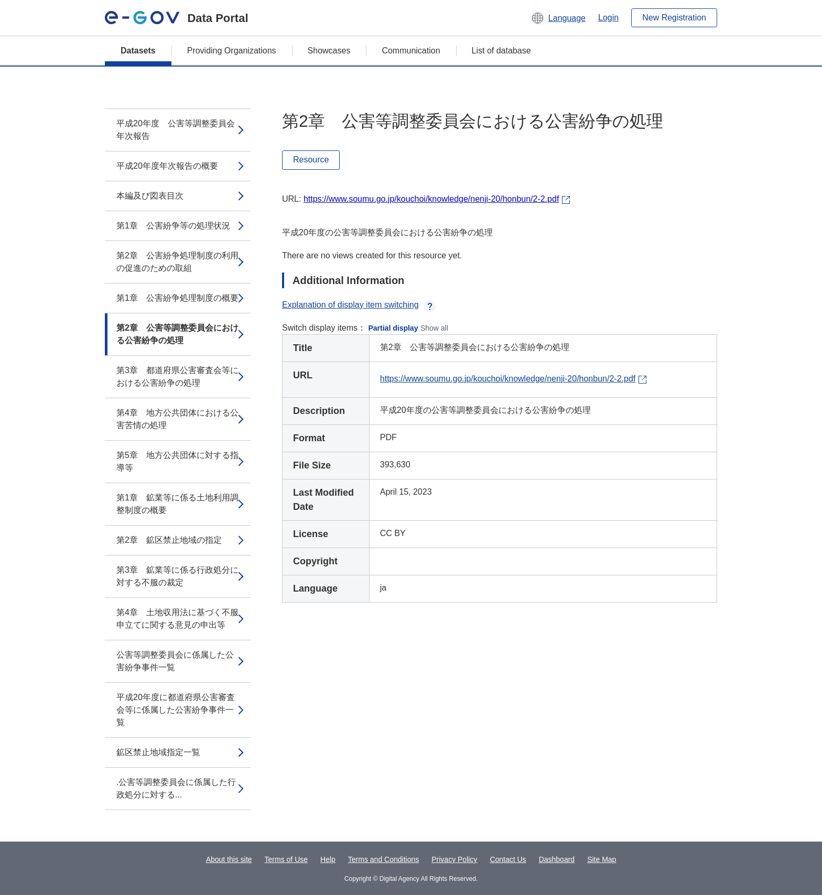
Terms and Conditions (383, 859)
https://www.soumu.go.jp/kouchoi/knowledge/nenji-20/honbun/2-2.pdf (431, 198)
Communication (411, 50)
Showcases (329, 50)
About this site (229, 859)
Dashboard (557, 859)
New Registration (674, 17)
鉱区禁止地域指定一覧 (158, 752)
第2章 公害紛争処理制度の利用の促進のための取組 (177, 261)
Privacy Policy (454, 859)
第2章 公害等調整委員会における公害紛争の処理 (177, 334)
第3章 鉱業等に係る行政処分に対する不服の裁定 (177, 576)
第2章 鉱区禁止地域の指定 (169, 540)
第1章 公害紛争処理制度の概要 (177, 297)
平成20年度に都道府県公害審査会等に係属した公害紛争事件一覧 (175, 710)
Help (328, 859)
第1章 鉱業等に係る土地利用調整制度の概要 (177, 504)
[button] (558, 18)
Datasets (138, 50)
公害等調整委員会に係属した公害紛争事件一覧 (175, 661)
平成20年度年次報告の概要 (167, 165)
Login (608, 17)
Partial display (393, 328)
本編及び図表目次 (149, 195)
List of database (501, 50)
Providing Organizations (231, 50)
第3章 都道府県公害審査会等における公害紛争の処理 (177, 376)
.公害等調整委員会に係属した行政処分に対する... (176, 788)
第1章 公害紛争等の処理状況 (173, 225)
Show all (434, 328)
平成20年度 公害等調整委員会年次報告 (175, 129)
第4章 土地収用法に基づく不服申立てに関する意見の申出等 (177, 618)
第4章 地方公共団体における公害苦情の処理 (177, 419)
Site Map (601, 859)
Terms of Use (286, 859)
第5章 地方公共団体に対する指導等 (177, 461)
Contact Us (508, 859)
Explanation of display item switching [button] (359, 304)
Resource (311, 159)
